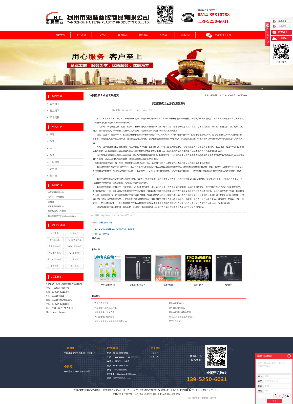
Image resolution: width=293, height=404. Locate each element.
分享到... (282, 38)
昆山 (146, 394)
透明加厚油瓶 (55, 253)
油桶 (101, 222)
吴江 (141, 394)
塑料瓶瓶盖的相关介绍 (104, 312)
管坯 (52, 148)
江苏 (137, 394)
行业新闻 (54, 110)
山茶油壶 (55, 266)
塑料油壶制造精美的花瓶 (180, 312)
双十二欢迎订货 (101, 303)
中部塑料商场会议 (56, 192)
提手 (52, 155)
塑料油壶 (153, 390)
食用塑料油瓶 (55, 246)
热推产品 (117, 394)
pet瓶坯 (229, 285)
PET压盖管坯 (74, 253)
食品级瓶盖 (55, 240)
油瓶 (52, 134)
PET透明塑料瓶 (74, 240)
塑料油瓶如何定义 (177, 308)
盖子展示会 (104, 234)
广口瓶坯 (54, 162)
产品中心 (102, 35)
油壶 (106, 222)
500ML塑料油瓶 (74, 246)
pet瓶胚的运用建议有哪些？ (181, 317)
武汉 (169, 394)
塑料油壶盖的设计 (177, 303)
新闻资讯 (123, 35)
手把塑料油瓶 (108, 285)
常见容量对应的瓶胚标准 (105, 308)
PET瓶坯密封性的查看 (104, 317)
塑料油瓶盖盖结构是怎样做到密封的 (110, 321)
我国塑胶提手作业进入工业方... (62, 216)
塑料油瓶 (198, 285)
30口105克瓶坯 (138, 285)
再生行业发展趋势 (56, 197)
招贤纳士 (164, 35)
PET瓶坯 (161, 390)
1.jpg (192, 388)
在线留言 (143, 35)
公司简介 (155, 353)
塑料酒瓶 (75, 266)
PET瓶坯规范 (175, 321)
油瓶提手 (55, 233)
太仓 (155, 394)
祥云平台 (196, 390)
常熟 (150, 394)
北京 (178, 394)
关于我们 (81, 35)
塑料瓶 (53, 175)
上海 (173, 394)
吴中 (160, 394)
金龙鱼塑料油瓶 (55, 259)
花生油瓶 (75, 259)
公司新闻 (54, 103)
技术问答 (54, 117)
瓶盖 (52, 141)
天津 (164, 394)
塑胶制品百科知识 (56, 206)
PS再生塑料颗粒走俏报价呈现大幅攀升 (116, 229)
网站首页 (60, 35)
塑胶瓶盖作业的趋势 (57, 211)
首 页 (222, 95)
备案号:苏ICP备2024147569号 (77, 371)
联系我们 (185, 35)
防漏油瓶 (75, 233)
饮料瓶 (53, 169)
